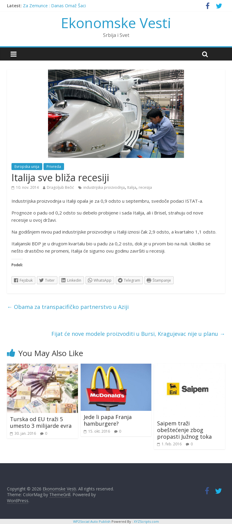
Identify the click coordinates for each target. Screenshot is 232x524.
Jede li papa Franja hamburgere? (108, 420)
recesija (145, 187)
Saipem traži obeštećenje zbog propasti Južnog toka (184, 430)
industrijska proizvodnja (104, 187)
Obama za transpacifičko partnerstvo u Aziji (68, 306)
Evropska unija (26, 166)
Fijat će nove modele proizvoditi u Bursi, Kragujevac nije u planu (138, 333)
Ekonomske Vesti (116, 22)
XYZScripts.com (146, 521)
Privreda (54, 166)
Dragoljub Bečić (60, 187)
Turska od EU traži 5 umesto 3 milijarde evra (41, 422)
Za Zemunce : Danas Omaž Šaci (54, 5)
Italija (131, 187)
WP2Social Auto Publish (92, 521)
